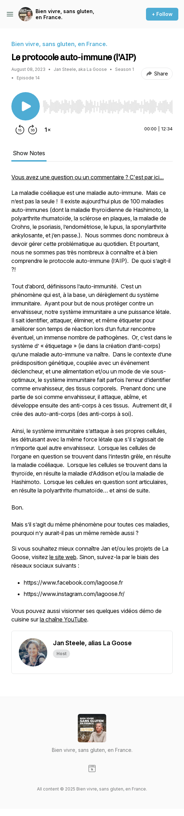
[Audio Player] (108, 104)
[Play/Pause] (25, 106)
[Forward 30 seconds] (33, 130)
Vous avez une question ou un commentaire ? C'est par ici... (87, 177)
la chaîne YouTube (63, 619)
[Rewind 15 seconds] (20, 130)
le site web (62, 557)
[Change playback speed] (47, 130)
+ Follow (162, 14)
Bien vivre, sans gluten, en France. (65, 14)
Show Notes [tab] (29, 153)
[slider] (108, 106)
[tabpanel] (92, 402)
